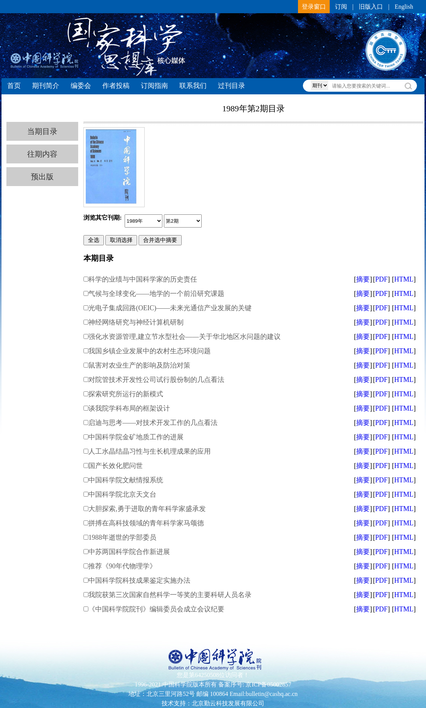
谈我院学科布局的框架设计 (129, 408)
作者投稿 (116, 85)
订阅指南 (154, 85)
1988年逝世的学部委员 (122, 537)
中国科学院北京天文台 (122, 494)
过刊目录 (231, 85)
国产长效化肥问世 (115, 465)
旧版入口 (371, 6)
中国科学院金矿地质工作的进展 (136, 437)
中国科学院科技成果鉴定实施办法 (139, 580)
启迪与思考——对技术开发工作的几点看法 (153, 422)
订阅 (341, 6)
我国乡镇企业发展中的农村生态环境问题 (149, 351)
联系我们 (193, 85)
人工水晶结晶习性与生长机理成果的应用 (149, 451)
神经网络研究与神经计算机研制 (136, 322)
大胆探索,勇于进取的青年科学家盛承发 (147, 509)
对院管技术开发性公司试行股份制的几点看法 (156, 379)
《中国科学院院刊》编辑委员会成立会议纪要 (156, 609)
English (404, 6)
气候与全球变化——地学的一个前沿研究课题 (156, 293)
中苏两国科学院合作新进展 (129, 552)
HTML (404, 279)
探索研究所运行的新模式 (125, 394)
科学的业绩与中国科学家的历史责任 (142, 279)
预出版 (42, 176)
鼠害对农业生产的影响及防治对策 (139, 365)
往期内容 (42, 154)
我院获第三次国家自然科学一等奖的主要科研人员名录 (170, 595)
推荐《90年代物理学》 (122, 566)
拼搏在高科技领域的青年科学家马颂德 (146, 523)
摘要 (363, 279)
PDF (381, 279)
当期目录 (42, 131)
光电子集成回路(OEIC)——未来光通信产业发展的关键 (170, 308)
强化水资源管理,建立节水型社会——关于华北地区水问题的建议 (184, 336)
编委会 (81, 85)
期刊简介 (45, 85)
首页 (14, 85)
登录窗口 (314, 6)
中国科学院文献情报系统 (125, 480)
